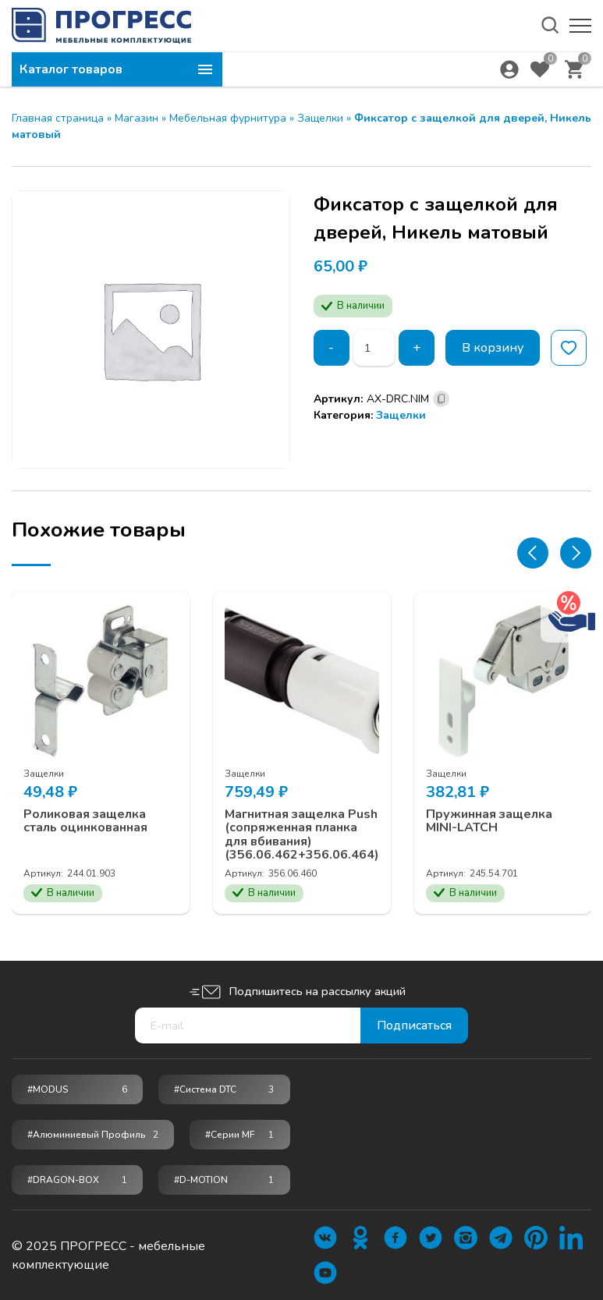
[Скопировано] (441, 399)
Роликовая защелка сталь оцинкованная (85, 820)
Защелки (320, 118)
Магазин (136, 118)
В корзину (492, 347)
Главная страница (58, 118)
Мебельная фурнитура (227, 118)
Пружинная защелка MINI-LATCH (489, 820)
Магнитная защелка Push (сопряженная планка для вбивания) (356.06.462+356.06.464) (302, 834)
